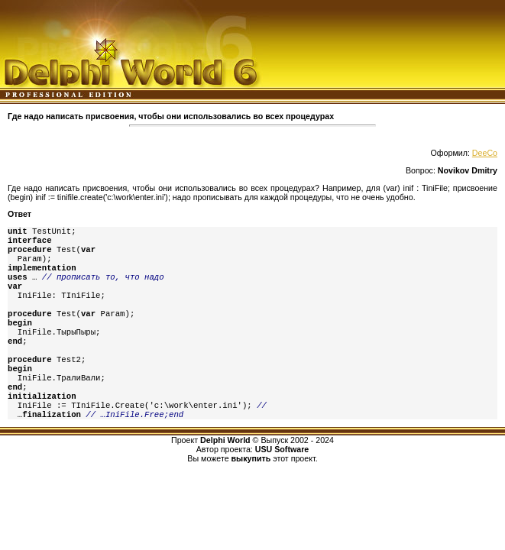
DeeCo (484, 152)
